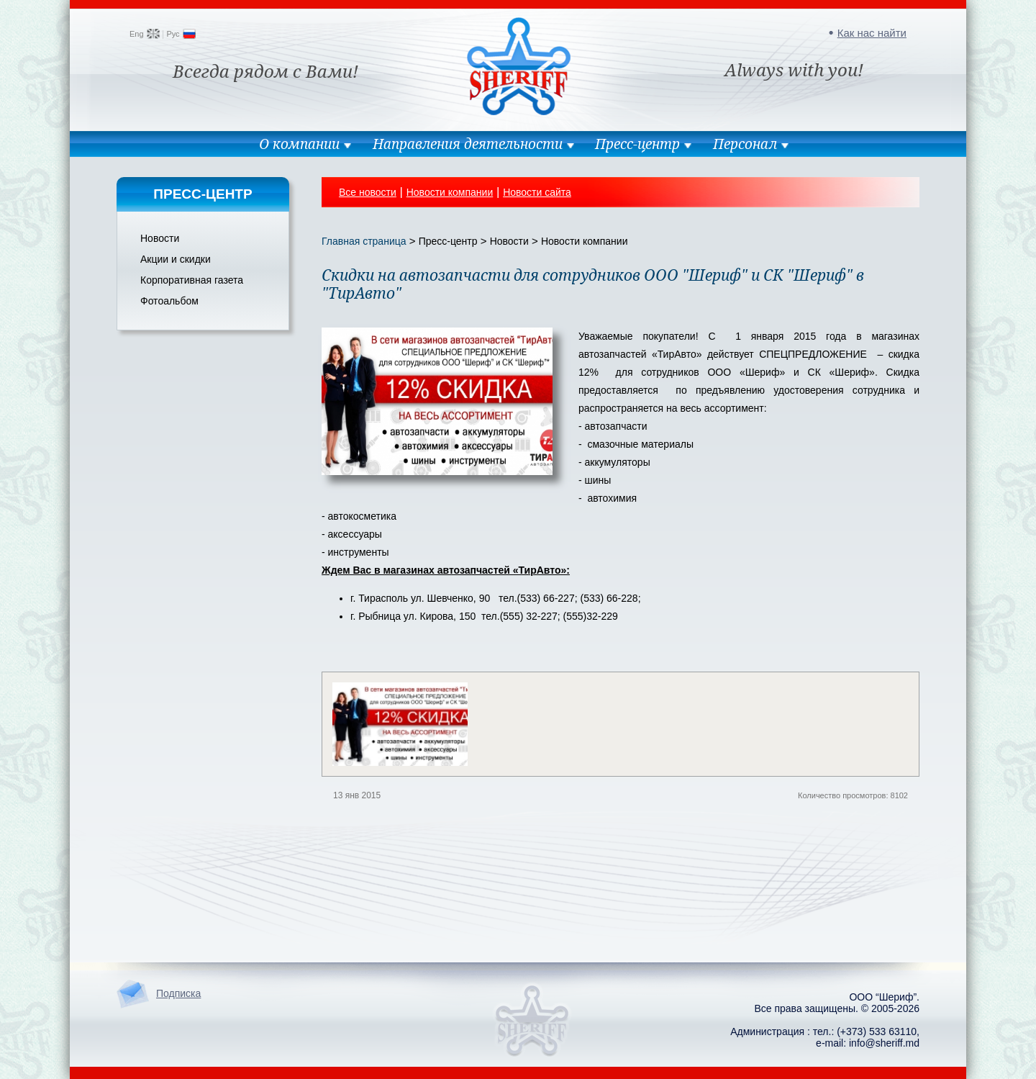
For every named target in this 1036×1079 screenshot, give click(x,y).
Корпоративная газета (191, 280)
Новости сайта (537, 192)
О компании (299, 144)
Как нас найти (871, 33)
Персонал (745, 144)
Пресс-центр (637, 144)
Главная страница (364, 241)
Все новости (367, 192)
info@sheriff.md (884, 1043)
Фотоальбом (169, 301)
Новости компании (450, 192)
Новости (159, 238)
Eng (137, 34)
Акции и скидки (175, 259)
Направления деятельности (468, 144)
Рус (172, 34)
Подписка (178, 993)
